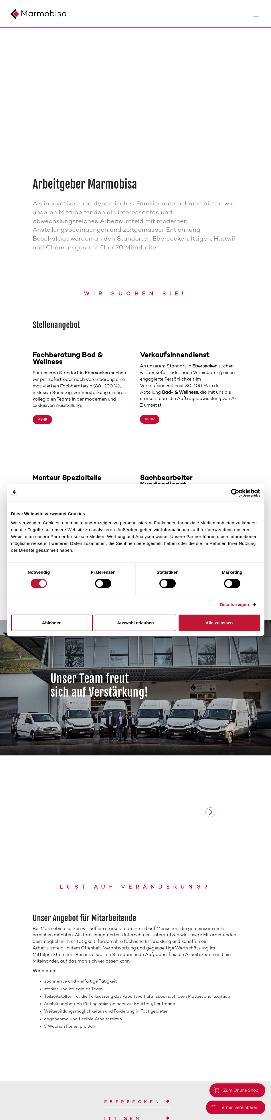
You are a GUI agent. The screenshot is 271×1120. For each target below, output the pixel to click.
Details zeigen (234, 604)
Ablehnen (52, 622)
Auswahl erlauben (135, 622)
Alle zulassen (219, 622)
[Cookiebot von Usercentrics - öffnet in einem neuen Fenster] (235, 493)
